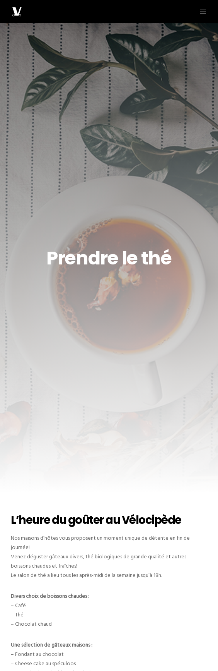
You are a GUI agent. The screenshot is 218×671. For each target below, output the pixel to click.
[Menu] (200, 11)
